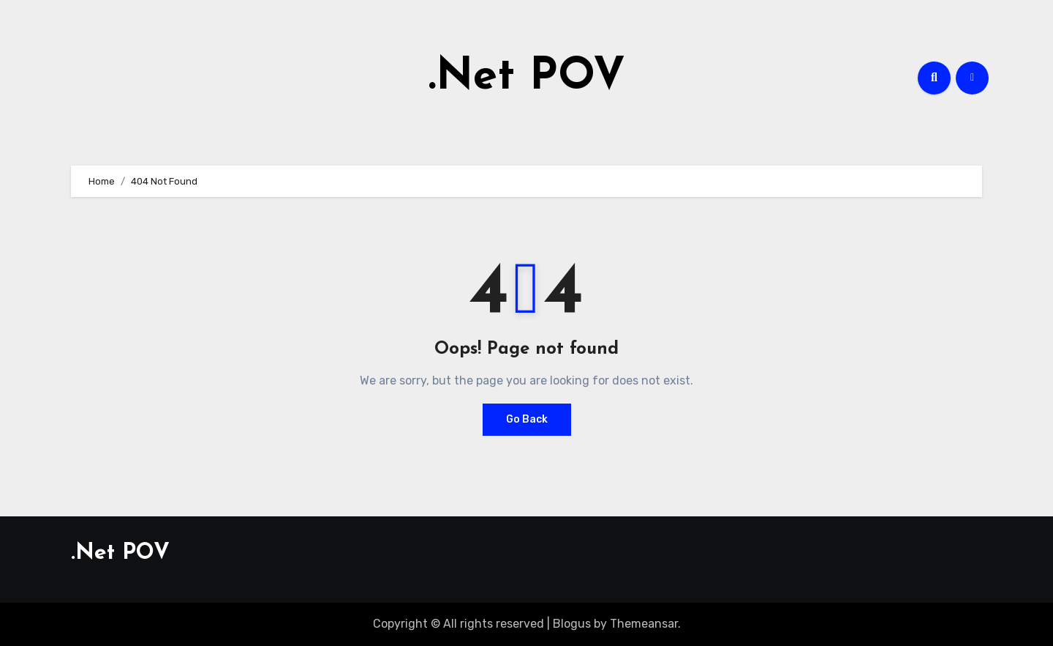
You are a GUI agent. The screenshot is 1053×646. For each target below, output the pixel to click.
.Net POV (527, 78)
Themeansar (644, 624)
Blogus (572, 624)
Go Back (527, 419)
